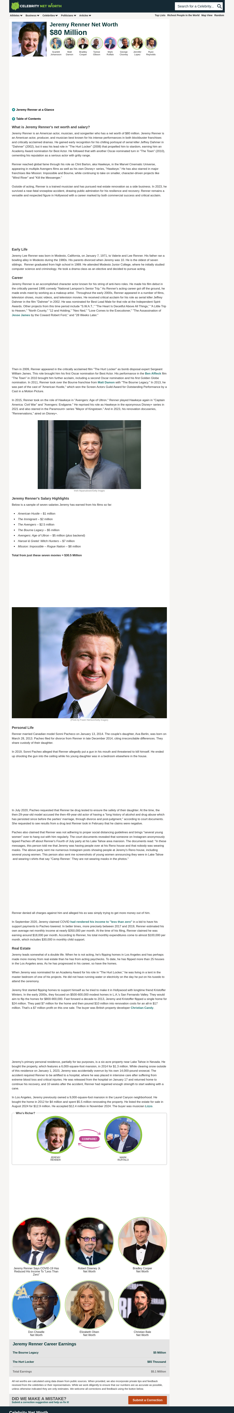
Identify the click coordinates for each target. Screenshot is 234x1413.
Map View (206, 15)
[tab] (89, 109)
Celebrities (50, 15)
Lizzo (148, 1106)
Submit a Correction (148, 1400)
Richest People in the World (183, 15)
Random (219, 15)
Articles (85, 15)
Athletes (16, 15)
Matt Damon (106, 382)
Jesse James (21, 315)
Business (32, 15)
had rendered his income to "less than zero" (101, 921)
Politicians (68, 15)
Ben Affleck (153, 373)
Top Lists (160, 15)
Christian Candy (142, 1007)
